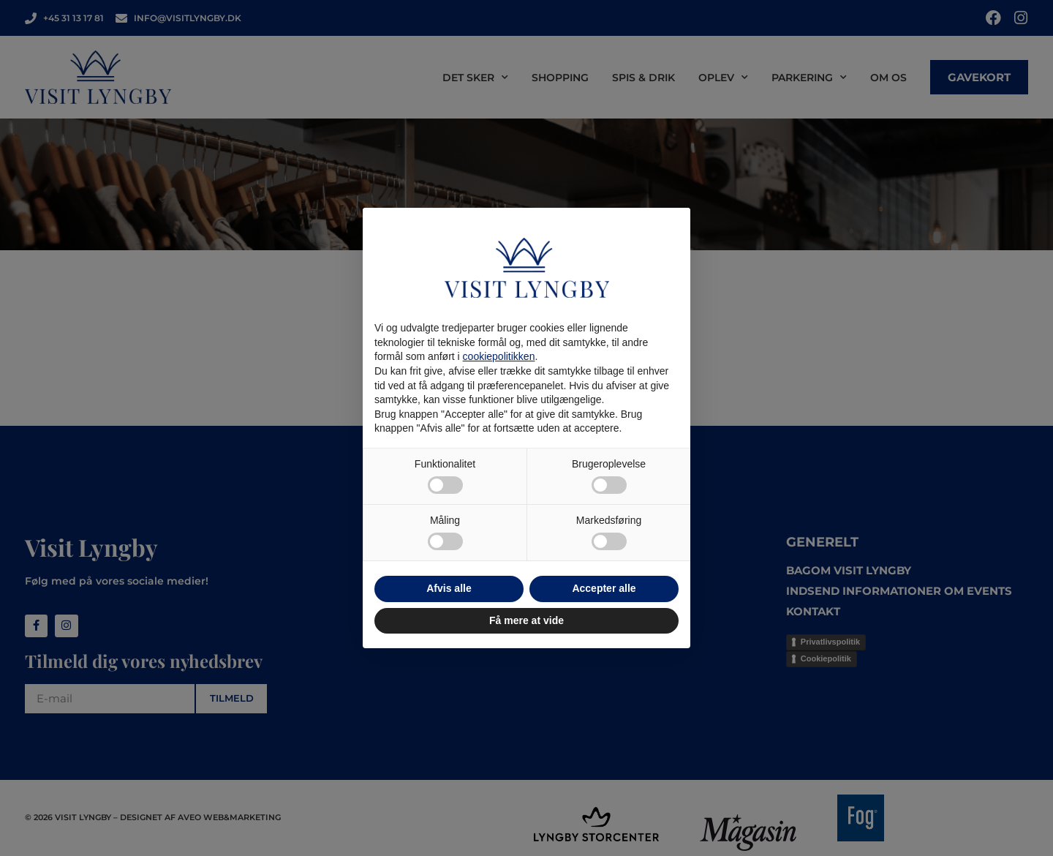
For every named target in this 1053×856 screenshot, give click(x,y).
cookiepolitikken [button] (499, 356)
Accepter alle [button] (603, 588)
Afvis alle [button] (448, 588)
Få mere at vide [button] (526, 620)
